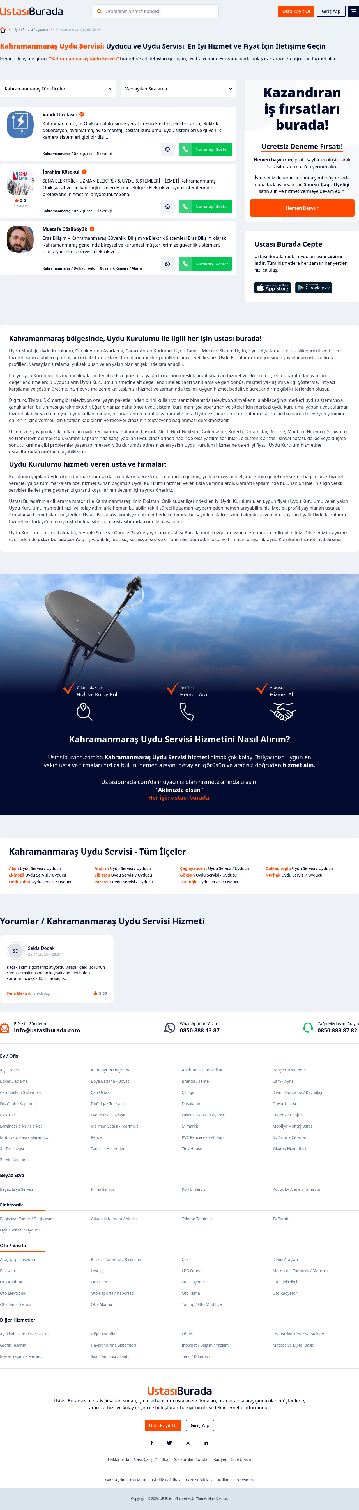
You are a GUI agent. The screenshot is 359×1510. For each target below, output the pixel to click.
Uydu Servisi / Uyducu (30, 30)
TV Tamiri (281, 1218)
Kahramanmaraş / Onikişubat (67, 154)
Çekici (187, 1259)
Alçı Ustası (9, 1070)
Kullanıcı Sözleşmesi (236, 1479)
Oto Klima (191, 1293)
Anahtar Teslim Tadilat (202, 1070)
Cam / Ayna (283, 1081)
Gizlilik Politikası (166, 1479)
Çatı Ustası (100, 1092)
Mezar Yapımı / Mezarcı (21, 1356)
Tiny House (192, 1148)
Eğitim (188, 1333)
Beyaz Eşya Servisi (16, 1189)
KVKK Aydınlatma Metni (126, 1479)
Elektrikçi (104, 154)
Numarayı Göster (211, 149)
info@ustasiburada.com (47, 1030)
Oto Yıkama (101, 1304)
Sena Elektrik (19, 993)
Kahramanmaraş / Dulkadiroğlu (69, 268)
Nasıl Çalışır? (145, 1459)
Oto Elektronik (13, 1293)
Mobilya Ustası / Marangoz (24, 1137)
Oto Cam (99, 1282)
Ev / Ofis (9, 1056)
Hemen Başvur (302, 208)
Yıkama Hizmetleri (289, 1148)
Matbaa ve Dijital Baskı (293, 1345)
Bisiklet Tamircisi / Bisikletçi (116, 1259)
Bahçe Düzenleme (289, 1070)
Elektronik (11, 1205)
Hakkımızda (118, 1459)
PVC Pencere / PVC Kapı (203, 1137)
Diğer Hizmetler (17, 1320)
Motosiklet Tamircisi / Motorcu (300, 1270)
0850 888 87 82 (337, 1030)
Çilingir (188, 1092)
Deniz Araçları (285, 1259)
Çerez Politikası (200, 1479)
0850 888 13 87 (200, 1030)
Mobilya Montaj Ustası (293, 1126)
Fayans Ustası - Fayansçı (204, 1114)
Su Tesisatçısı (12, 1148)
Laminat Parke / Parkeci (21, 1126)
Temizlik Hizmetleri (108, 1148)
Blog (165, 1459)
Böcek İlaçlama (14, 1081)
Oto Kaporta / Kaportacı (113, 1293)
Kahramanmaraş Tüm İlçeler (58, 89)
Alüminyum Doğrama (110, 1070)
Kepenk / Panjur (287, 1114)
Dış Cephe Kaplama (18, 1103)
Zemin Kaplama (14, 1159)
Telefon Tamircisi (197, 1218)
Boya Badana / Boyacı (110, 1081)
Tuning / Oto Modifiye (202, 1304)
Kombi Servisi (194, 1189)
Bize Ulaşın (241, 1459)
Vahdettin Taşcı (60, 114)
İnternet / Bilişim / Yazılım (205, 1345)
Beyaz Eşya (12, 1175)
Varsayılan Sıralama (178, 89)
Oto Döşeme (193, 1282)
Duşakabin (191, 1103)
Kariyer (220, 1459)
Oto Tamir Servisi (15, 1304)
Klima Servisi (102, 1189)
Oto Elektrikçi (285, 1282)
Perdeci (98, 1137)
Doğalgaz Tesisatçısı (109, 1103)
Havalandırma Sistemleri (113, 1345)
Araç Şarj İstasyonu (17, 1259)
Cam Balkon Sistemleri (20, 1092)
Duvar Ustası (284, 1103)
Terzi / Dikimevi (196, 1356)
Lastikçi (97, 1270)
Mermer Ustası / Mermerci (115, 1126)
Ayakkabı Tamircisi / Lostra (24, 1333)
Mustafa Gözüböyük (65, 229)
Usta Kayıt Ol (296, 11)
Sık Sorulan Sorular (191, 1459)
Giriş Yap (331, 11)
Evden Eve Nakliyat (108, 1114)
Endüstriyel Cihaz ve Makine (298, 1333)
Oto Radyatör (285, 1293)
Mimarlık (190, 1126)
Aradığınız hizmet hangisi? (133, 11)
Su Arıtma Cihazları (290, 1137)
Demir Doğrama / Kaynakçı (297, 1092)
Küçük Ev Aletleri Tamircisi (296, 1189)
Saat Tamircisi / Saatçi (110, 1356)
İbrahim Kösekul (61, 172)
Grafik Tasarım (13, 1345)
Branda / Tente (195, 1081)
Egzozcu (7, 1270)
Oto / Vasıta (13, 1245)
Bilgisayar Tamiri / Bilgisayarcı (27, 1218)
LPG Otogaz (192, 1270)
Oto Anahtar (11, 1282)
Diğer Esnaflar (104, 1333)
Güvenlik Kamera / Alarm (121, 268)
